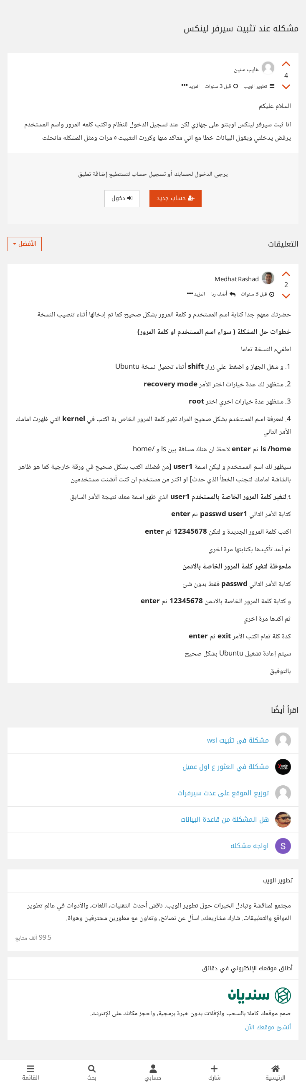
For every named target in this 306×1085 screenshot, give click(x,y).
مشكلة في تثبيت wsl (238, 741)
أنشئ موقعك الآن (268, 1027)
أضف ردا (222, 294)
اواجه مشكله (249, 846)
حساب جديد (176, 198)
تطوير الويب (258, 86)
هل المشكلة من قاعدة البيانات (224, 820)
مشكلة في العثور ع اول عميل (225, 767)
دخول (121, 198)
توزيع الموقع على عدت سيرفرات (223, 793)
